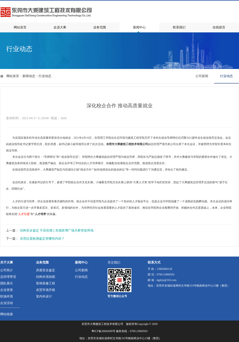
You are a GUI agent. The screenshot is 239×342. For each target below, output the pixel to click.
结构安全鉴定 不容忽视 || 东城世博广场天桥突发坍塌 (56, 230)
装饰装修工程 (45, 283)
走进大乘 (59, 27)
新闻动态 (28, 76)
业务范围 (99, 27)
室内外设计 (44, 296)
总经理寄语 (8, 276)
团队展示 (6, 283)
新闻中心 (139, 27)
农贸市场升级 (45, 290)
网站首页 (20, 27)
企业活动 (6, 303)
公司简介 (6, 270)
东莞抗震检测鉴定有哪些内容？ (42, 238)
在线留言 (219, 27)
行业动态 (45, 76)
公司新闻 (201, 76)
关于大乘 (6, 262)
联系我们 (179, 27)
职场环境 (6, 296)
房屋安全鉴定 (45, 270)
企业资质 (6, 290)
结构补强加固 (45, 276)
